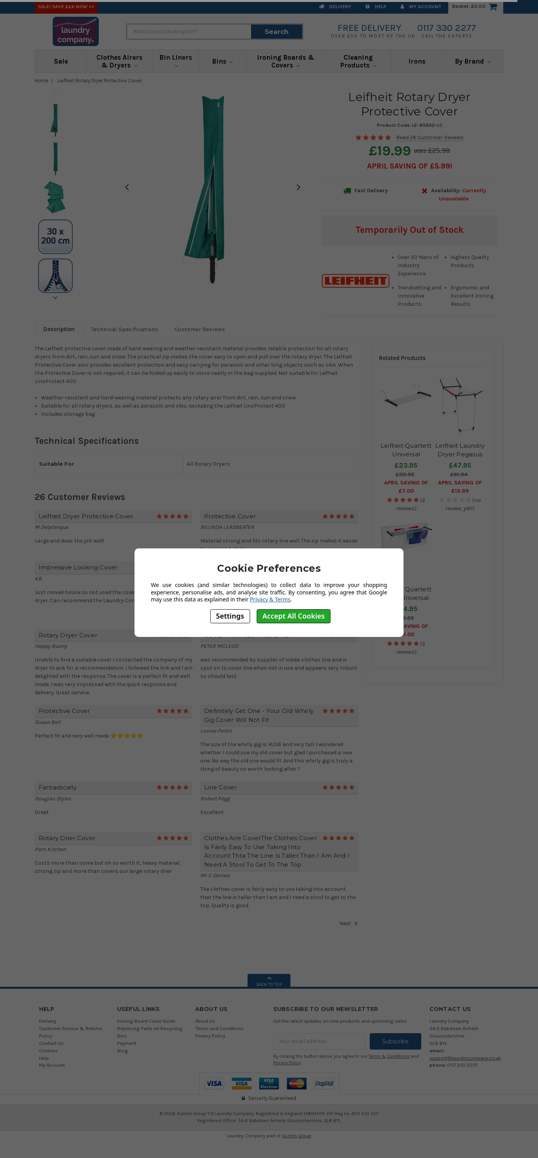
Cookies (48, 1050)
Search (277, 31)
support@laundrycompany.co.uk (465, 1058)
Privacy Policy (210, 1036)
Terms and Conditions (219, 1028)
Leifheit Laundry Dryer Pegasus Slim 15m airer (460, 454)
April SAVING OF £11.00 (406, 630)
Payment (126, 1043)
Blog (122, 1050)
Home (41, 80)
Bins (222, 61)
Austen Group (296, 1135)
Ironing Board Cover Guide (146, 1021)
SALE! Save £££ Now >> (66, 6)
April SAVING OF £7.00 (406, 486)
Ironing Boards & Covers (285, 61)
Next (348, 923)
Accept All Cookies (293, 616)
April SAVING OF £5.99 (408, 165)
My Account (421, 6)
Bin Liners (175, 60)
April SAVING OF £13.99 (460, 486)
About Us (205, 1021)
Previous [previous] (55, 94)
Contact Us (51, 1043)
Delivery (335, 6)
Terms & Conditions (389, 1056)
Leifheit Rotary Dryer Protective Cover (99, 80)
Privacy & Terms (270, 599)
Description (59, 329)
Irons (417, 61)
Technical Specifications (124, 329)
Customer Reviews (200, 329)
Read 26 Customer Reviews (430, 137)
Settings (230, 616)
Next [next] (55, 297)
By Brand (473, 61)
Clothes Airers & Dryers (119, 61)
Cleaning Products (358, 61)
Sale (61, 61)
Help (376, 6)
